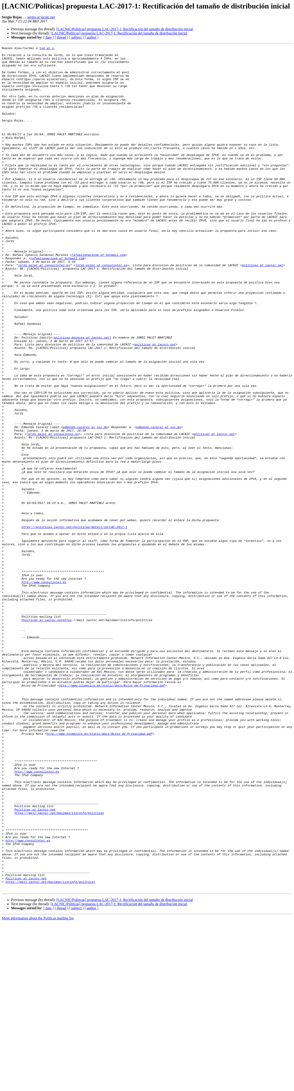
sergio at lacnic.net (41, 17)
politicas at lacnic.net (262, 309)
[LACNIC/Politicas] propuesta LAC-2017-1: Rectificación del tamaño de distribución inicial (124, 29)
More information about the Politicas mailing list (38, 1087)
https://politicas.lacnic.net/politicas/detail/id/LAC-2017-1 (74, 623)
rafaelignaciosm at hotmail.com (98, 297)
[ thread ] (61, 37)
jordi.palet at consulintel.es (44, 309)
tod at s (47, 49)
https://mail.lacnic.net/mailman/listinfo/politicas (59, 966)
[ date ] (48, 37)
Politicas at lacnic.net (35, 962)
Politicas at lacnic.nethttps (47, 735)
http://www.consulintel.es (44, 689)
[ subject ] (76, 37)
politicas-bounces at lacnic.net (81, 396)
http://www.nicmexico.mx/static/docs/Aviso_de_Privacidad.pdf (112, 813)
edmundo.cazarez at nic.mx (85, 503)
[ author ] (92, 37)
